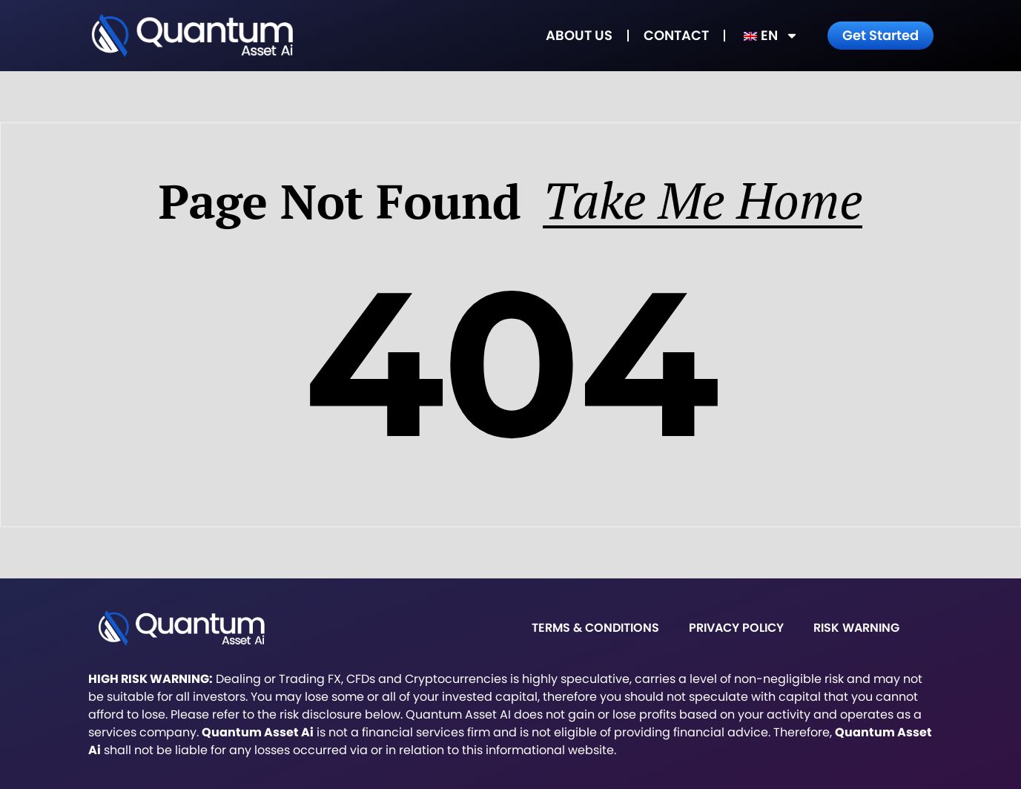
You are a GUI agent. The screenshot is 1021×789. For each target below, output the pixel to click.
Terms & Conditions (595, 627)
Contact (676, 35)
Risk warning (856, 627)
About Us (579, 35)
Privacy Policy (736, 627)
